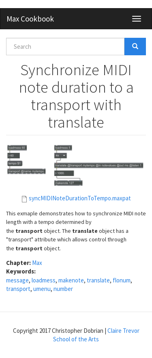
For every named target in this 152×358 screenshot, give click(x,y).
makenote (71, 280)
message (17, 280)
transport (18, 289)
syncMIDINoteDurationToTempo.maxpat (80, 198)
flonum (122, 280)
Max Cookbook (30, 19)
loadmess (44, 280)
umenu (42, 289)
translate (98, 280)
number (63, 289)
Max (37, 263)
